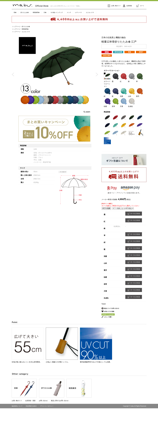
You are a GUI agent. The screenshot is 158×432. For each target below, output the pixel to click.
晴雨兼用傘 (36, 12)
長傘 (15, 12)
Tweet (104, 304)
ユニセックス (90, 12)
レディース (78, 12)
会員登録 (127, 6)
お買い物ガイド (114, 6)
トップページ (16, 26)
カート (140, 6)
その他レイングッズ (57, 12)
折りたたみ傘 (25, 12)
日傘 (45, 12)
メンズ (69, 12)
